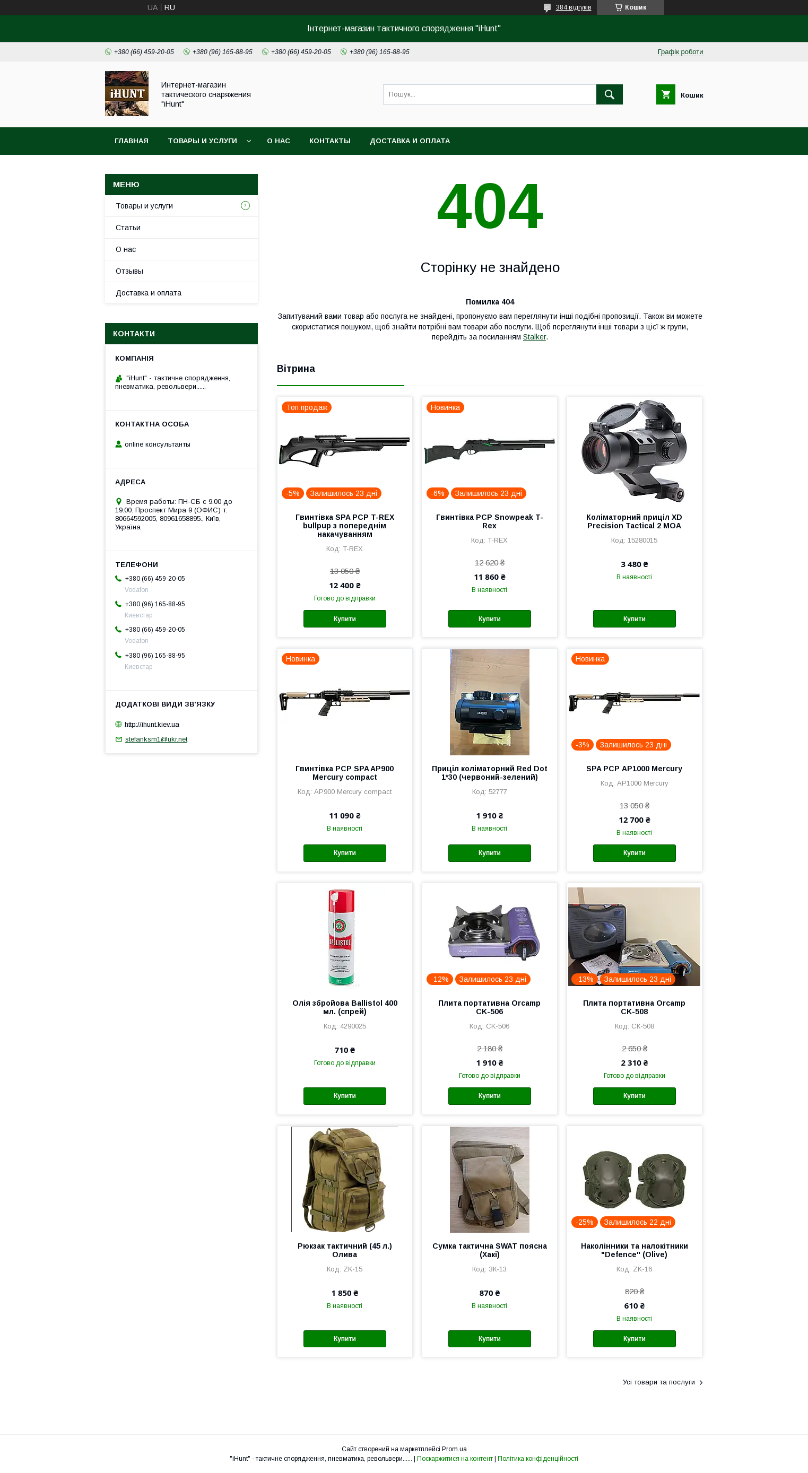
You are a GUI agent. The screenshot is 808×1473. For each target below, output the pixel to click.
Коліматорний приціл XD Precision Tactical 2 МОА (634, 521)
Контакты (330, 141)
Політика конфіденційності (538, 1458)
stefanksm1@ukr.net (156, 739)
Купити (345, 619)
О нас (278, 141)
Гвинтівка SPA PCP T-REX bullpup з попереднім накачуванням (345, 525)
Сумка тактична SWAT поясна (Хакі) (489, 1250)
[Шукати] (609, 94)
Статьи (128, 227)
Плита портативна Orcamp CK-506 (489, 1007)
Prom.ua (454, 1449)
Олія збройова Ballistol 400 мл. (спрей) (344, 1007)
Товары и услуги (202, 141)
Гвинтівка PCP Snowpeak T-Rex (489, 521)
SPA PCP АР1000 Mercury (634, 768)
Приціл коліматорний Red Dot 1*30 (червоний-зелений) (490, 772)
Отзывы (129, 271)
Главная (132, 141)
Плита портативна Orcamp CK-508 (634, 1007)
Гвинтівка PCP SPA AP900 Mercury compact (345, 772)
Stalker (534, 337)
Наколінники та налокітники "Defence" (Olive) (634, 1250)
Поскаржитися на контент (455, 1458)
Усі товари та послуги (659, 1382)
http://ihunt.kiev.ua (152, 724)
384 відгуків (574, 7)
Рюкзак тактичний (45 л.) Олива (345, 1250)
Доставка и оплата (410, 141)
